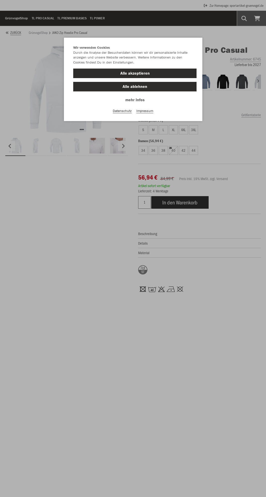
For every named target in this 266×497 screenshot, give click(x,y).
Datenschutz (122, 110)
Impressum (144, 110)
